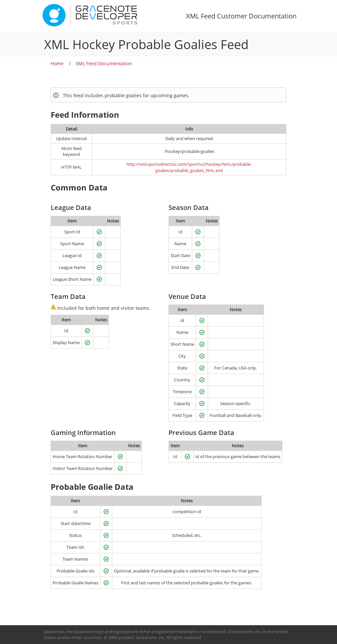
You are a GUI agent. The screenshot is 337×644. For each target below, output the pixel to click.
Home (57, 63)
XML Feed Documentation (104, 63)
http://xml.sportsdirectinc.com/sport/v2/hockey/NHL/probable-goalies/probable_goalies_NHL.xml (189, 167)
